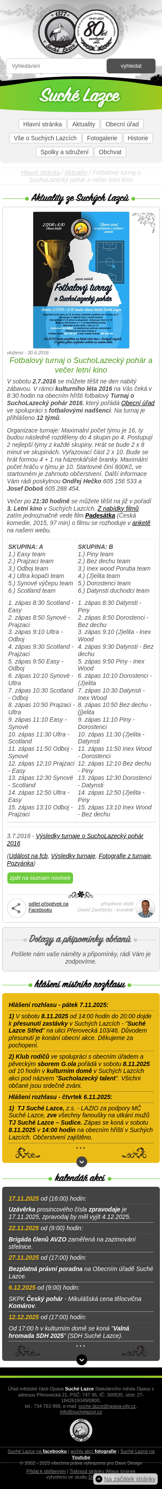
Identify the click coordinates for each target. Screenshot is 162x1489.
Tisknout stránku (87, 1471)
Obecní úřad (122, 124)
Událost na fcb (28, 855)
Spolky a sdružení (65, 152)
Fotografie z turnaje (124, 855)
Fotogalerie (102, 138)
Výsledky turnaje (73, 855)
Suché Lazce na (37, 1451)
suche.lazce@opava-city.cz (107, 1406)
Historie (138, 138)
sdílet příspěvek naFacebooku (48, 906)
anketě (141, 522)
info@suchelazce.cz (81, 1411)
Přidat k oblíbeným (46, 1471)
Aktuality (83, 124)
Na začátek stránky (130, 1479)
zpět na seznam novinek (40, 878)
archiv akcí (93, 1451)
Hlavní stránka (42, 124)
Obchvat (110, 152)
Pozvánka (20, 863)
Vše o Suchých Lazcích (45, 138)
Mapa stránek (121, 1471)
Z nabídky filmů (118, 508)
